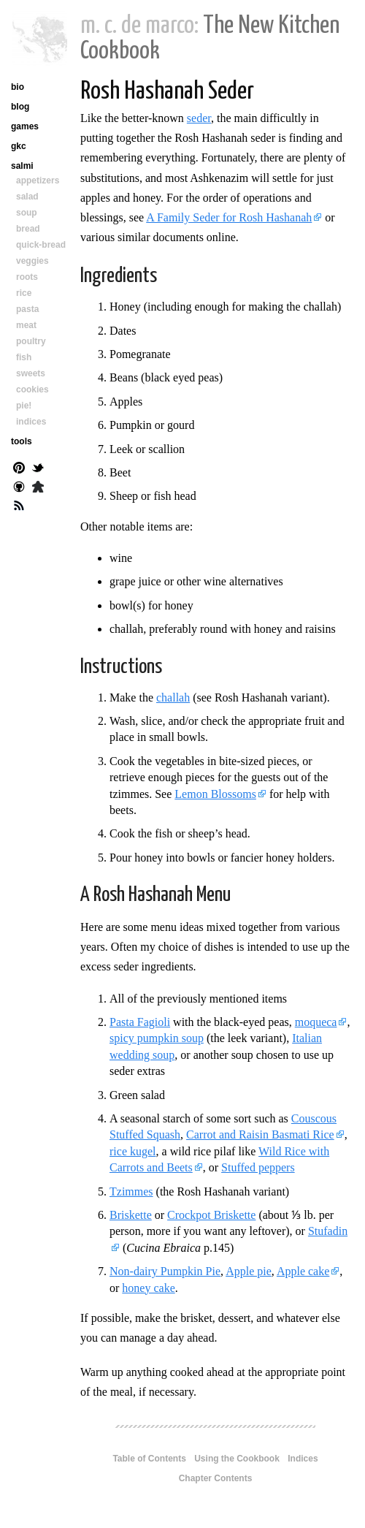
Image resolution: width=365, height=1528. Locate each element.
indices (31, 422)
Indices (303, 1458)
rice (23, 293)
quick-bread (41, 245)
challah (173, 697)
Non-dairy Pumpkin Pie (165, 1271)
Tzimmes (131, 1191)
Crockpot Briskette (211, 1215)
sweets (30, 373)
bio (17, 87)
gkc (18, 146)
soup (26, 213)
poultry (31, 341)
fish (23, 357)
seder (199, 118)
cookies (32, 389)
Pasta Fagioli (140, 1022)
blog (20, 107)
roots (27, 277)
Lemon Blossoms (215, 794)
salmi (22, 166)
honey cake (148, 1288)
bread (28, 229)
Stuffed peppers (258, 1167)
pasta (27, 309)
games (25, 126)
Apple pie (249, 1271)
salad (27, 196)
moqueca (316, 1022)
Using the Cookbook (237, 1458)
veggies (32, 261)
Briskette (131, 1215)
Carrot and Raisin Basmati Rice (260, 1134)
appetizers (37, 180)
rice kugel (133, 1151)
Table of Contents (148, 1458)
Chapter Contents (216, 1478)
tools (21, 441)
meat (26, 325)
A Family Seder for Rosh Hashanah (229, 217)
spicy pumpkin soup (157, 1038)
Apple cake (303, 1271)
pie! (23, 405)
